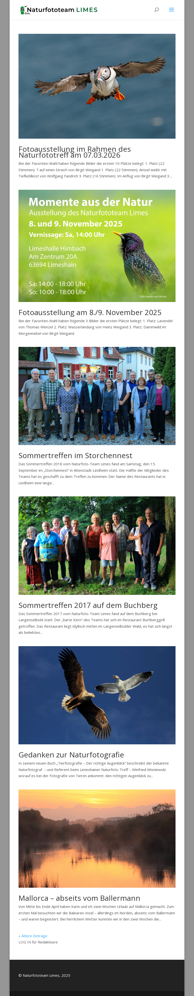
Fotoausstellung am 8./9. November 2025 (89, 312)
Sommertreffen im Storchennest (75, 455)
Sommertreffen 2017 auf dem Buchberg (88, 605)
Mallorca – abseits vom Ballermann (79, 898)
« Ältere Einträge (32, 935)
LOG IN (24, 942)
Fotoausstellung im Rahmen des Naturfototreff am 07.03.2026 (74, 152)
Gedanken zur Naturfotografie (71, 755)
